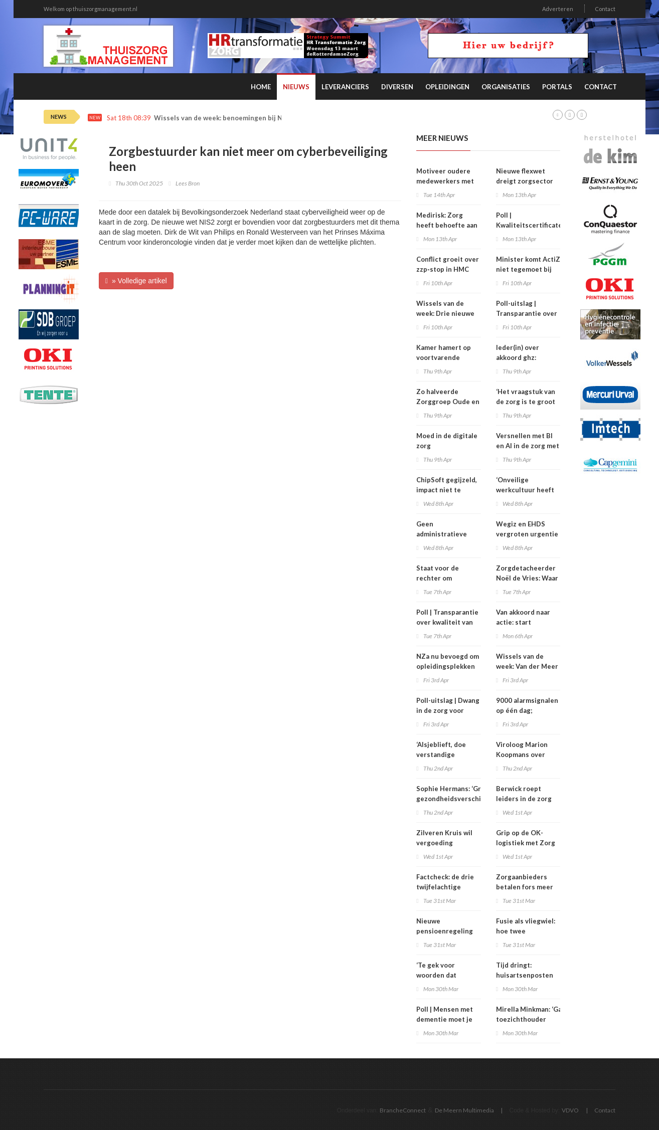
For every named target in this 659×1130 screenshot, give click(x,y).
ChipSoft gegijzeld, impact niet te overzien (446, 490)
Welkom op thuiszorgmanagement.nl (90, 9)
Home (261, 87)
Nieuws (296, 87)
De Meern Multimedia (464, 1110)
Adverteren (557, 9)
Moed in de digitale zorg (446, 441)
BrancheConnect (403, 1110)
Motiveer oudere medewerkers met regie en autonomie (447, 181)
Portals (557, 87)
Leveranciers (345, 87)
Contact (605, 9)
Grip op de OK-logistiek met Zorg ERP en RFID (525, 843)
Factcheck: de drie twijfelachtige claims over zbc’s (445, 887)
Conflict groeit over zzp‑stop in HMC (447, 264)
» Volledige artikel (136, 281)
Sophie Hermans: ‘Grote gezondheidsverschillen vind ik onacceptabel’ (454, 799)
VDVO (570, 1110)
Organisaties (505, 87)
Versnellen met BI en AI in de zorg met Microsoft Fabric (527, 446)
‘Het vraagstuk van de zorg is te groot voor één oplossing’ (527, 402)
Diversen (397, 87)
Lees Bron (188, 183)
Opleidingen (447, 87)
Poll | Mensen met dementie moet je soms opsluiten (444, 1019)
